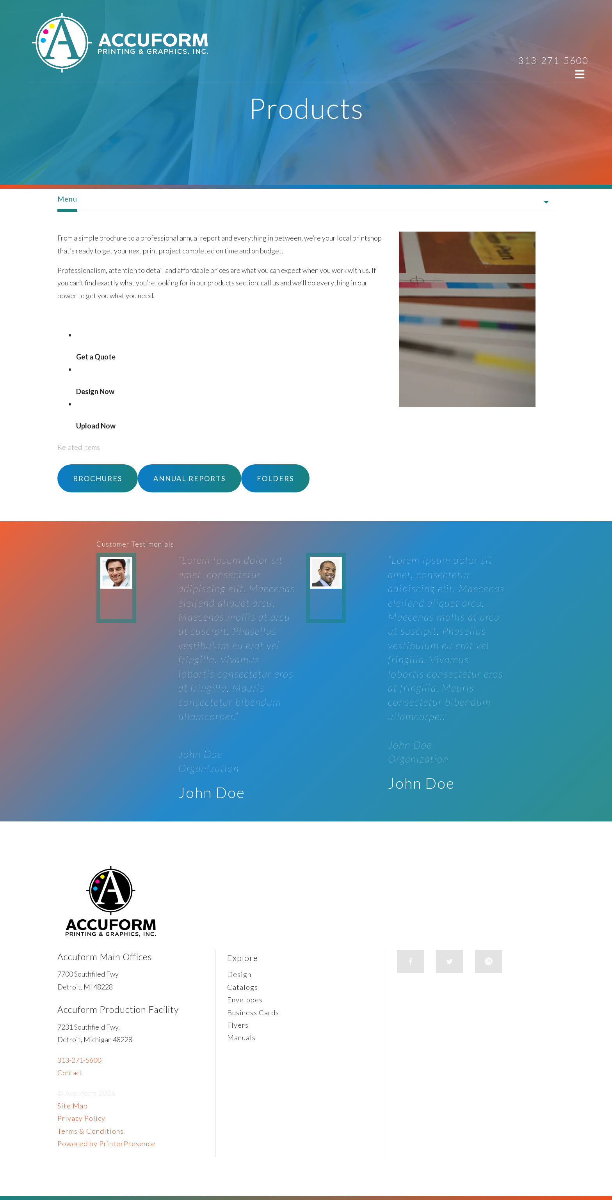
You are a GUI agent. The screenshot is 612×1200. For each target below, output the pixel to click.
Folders (275, 478)
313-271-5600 (553, 60)
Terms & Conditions (90, 1131)
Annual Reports (189, 478)
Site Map (72, 1105)
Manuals (241, 1037)
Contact (69, 1072)
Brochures (97, 478)
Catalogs (242, 987)
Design (239, 974)
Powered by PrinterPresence (106, 1143)
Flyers (238, 1025)
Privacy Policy (81, 1118)
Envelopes (245, 999)
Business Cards (253, 1012)
